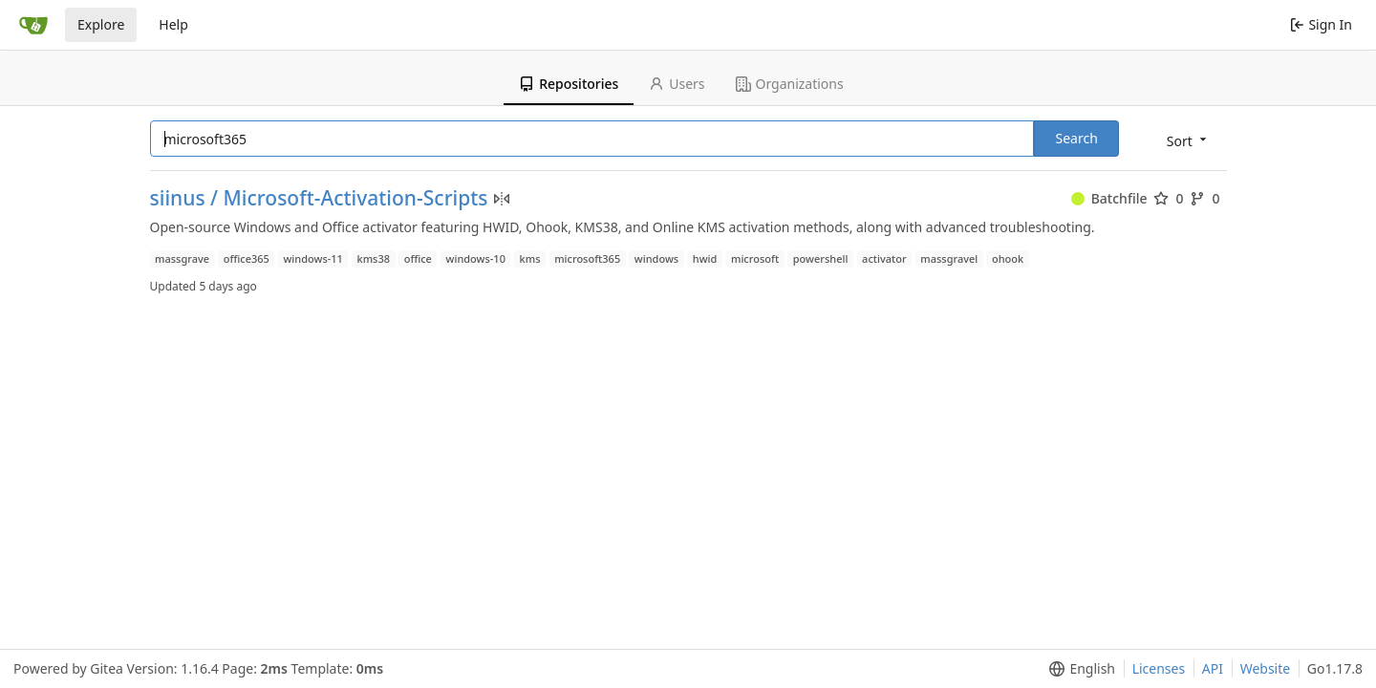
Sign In (1321, 24)
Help (173, 24)
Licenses (1159, 668)
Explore (100, 24)
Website (1265, 668)
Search (1076, 138)
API (1212, 668)
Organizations (790, 84)
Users (676, 84)
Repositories (568, 84)
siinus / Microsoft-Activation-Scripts (319, 198)
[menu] (1188, 140)
